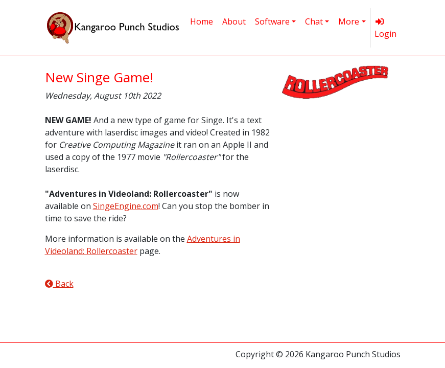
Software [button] (272, 21)
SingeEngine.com (125, 206)
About (234, 21)
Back (59, 283)
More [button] (348, 21)
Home (201, 21)
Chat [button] (314, 21)
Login (385, 28)
